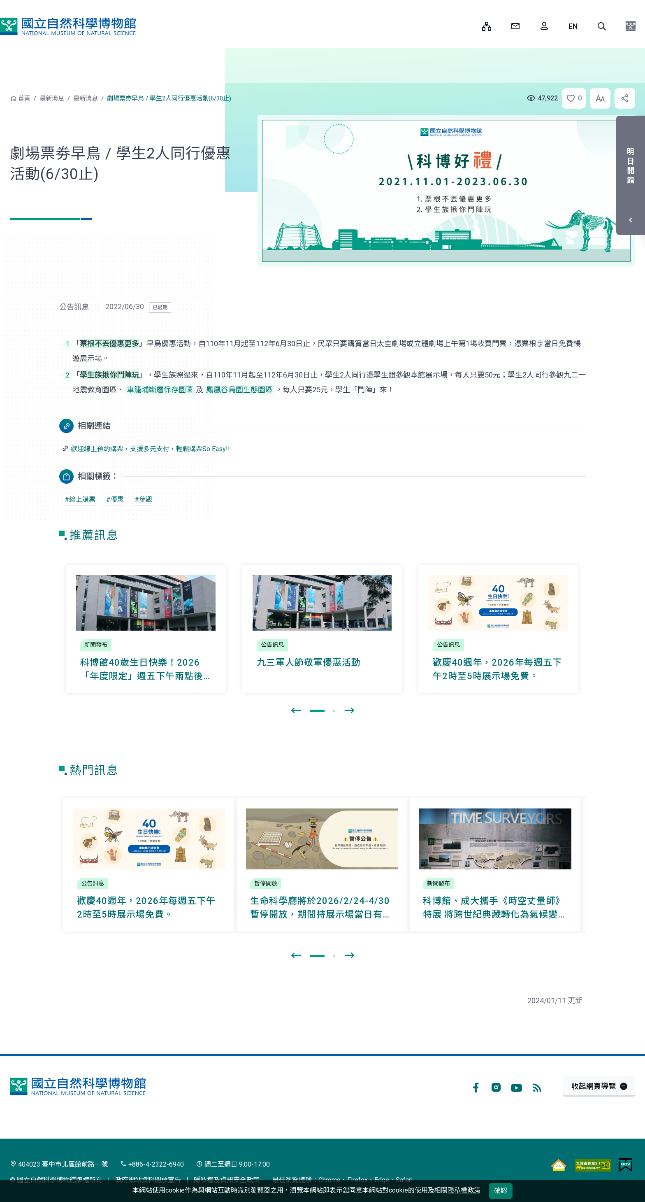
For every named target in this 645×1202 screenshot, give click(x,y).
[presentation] (295, 711)
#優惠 (115, 499)
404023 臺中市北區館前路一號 (59, 1164)
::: (469, 26)
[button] (602, 26)
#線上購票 (80, 499)
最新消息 (51, 98)
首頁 (24, 98)
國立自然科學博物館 (68, 26)
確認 (500, 1191)
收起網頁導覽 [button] (593, 1086)
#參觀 (143, 499)
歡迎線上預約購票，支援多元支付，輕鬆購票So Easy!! (150, 449)
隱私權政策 (464, 1190)
